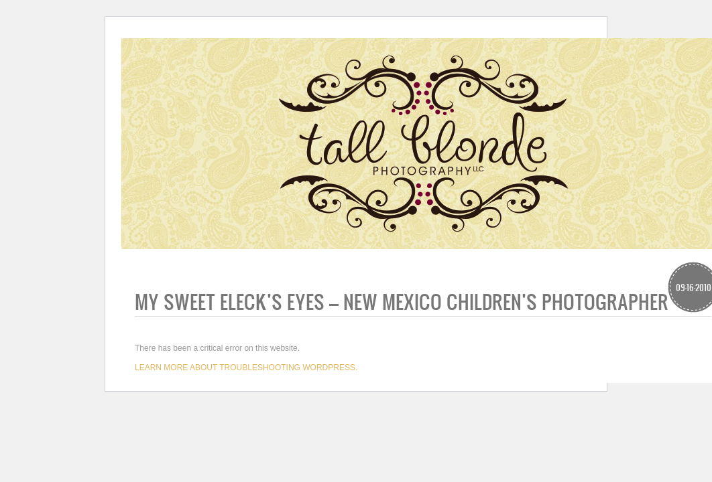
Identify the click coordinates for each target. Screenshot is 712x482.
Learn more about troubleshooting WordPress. (246, 367)
